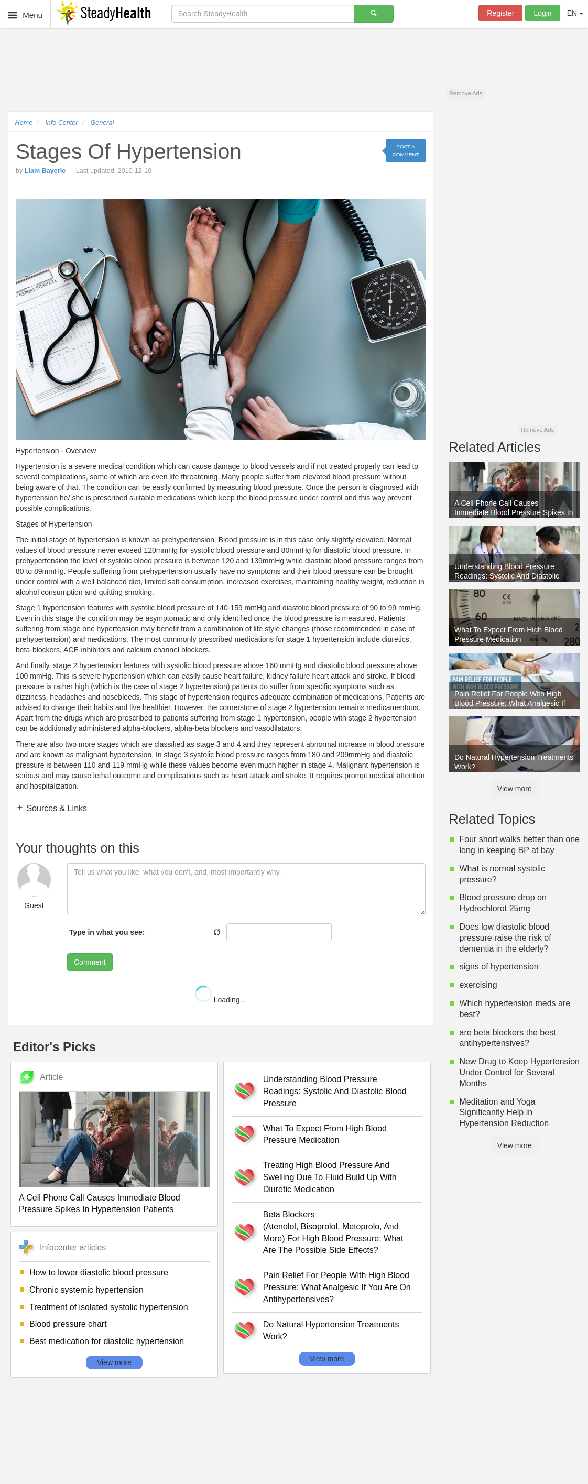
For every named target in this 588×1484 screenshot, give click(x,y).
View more (114, 1362)
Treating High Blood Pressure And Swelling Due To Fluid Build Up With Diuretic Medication (330, 1177)
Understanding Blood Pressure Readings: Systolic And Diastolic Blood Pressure (335, 1091)
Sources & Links (55, 808)
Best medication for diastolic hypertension (106, 1341)
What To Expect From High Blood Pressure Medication (325, 1134)
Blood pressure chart (68, 1323)
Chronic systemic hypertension (86, 1289)
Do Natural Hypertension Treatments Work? (331, 1330)
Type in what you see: (107, 932)
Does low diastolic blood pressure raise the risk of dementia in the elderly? (505, 937)
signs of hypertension (499, 966)
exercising (478, 984)
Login (542, 13)
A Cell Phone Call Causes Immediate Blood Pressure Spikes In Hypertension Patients (99, 1203)
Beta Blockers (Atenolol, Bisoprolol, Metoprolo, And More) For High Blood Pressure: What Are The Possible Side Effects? (333, 1232)
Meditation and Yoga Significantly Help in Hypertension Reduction (504, 1112)
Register (500, 13)
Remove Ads (465, 93)
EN (575, 13)
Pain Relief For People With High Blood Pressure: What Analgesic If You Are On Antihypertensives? (337, 1287)
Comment (90, 962)
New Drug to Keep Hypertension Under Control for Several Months (520, 1072)
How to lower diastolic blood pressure (98, 1272)
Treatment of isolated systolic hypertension (108, 1307)
